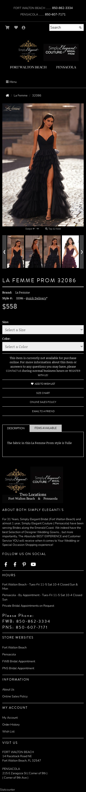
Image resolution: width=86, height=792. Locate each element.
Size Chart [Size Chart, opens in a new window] (43, 393)
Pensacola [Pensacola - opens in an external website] (9, 654)
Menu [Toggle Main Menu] (11, 82)
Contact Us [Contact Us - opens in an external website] (13, 371)
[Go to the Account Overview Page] (23, 28)
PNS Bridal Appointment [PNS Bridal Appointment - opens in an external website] (18, 668)
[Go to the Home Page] (7, 95)
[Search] (66, 27)
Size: (5, 322)
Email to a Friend (43, 411)
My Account (10, 718)
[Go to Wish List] (16, 27)
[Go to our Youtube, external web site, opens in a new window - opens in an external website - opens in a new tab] (33, 564)
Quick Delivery (36, 298)
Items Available (45, 428)
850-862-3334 (62, 8)
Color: (6, 338)
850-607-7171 (55, 14)
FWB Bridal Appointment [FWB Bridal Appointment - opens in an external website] (18, 661)
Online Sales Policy (15, 696)
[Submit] (80, 27)
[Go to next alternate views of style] (82, 252)
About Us (8, 689)
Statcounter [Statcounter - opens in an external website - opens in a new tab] (7, 790)
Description (16, 428)
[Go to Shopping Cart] (7, 27)
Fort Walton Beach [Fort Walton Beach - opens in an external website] (14, 647)
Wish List (8, 731)
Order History (11, 725)
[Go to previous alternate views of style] (4, 252)
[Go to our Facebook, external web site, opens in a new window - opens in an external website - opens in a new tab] (5, 564)
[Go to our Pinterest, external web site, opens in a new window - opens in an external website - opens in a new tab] (24, 564)
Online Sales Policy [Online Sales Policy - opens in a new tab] (43, 402)
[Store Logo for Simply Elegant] (43, 54)
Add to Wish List (43, 384)
